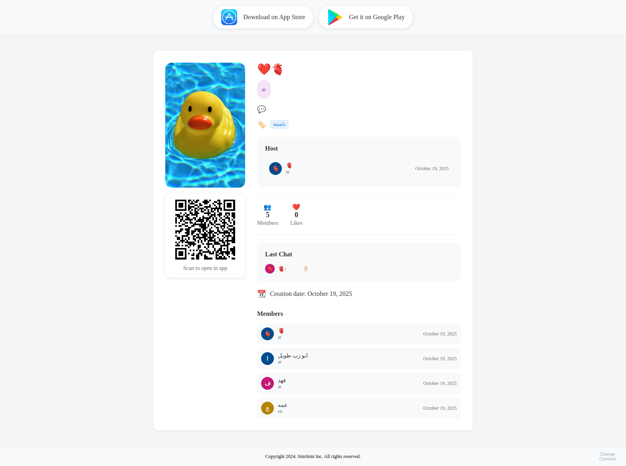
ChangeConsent (607, 456)
